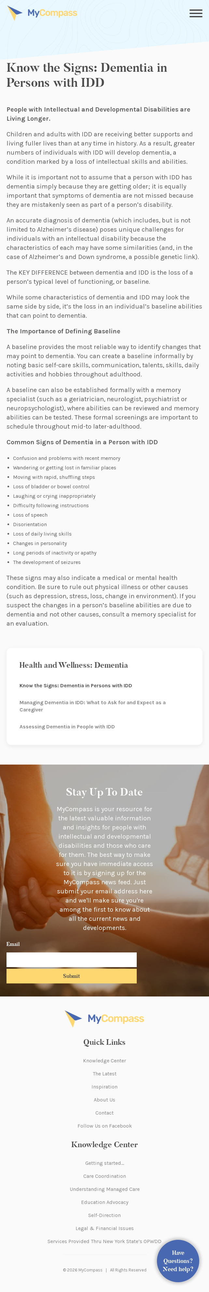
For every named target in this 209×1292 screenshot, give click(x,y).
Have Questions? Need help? (178, 1261)
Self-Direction (104, 1215)
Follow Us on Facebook (104, 1126)
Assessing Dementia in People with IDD (67, 726)
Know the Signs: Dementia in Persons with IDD (76, 685)
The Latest (105, 1074)
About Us (104, 1100)
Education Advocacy (104, 1202)
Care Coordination (104, 1176)
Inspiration (104, 1087)
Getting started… (104, 1163)
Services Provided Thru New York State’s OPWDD (104, 1241)
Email (13, 944)
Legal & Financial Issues (105, 1228)
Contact (104, 1113)
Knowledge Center (104, 1060)
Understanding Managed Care (105, 1189)
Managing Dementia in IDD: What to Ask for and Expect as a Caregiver (93, 706)
